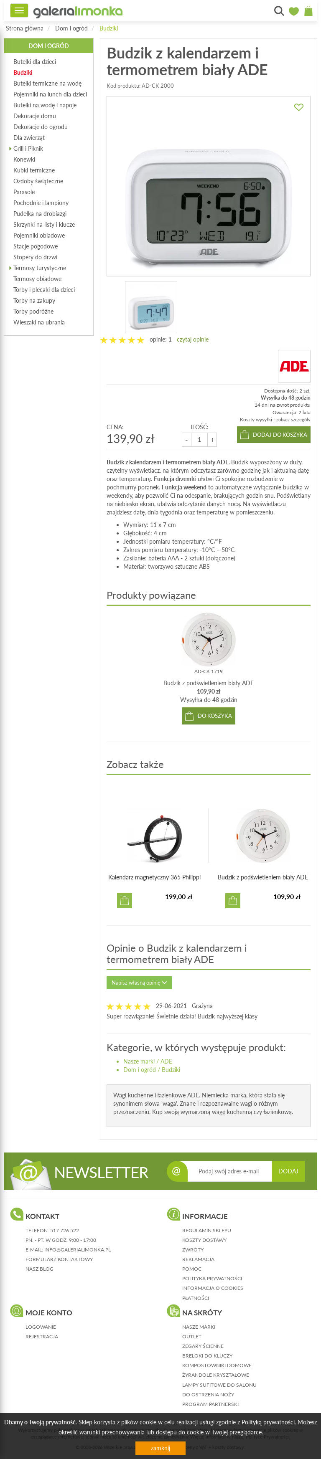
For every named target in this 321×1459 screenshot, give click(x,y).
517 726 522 (64, 1230)
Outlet (191, 1336)
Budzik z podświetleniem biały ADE (208, 682)
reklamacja (198, 1259)
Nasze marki (139, 1061)
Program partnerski (210, 1404)
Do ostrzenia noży (208, 1394)
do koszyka (215, 715)
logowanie (40, 1327)
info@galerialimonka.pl (77, 1249)
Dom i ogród (71, 28)
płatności (195, 1298)
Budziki (108, 28)
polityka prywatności (212, 1278)
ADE (166, 1061)
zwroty (193, 1249)
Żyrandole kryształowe (215, 1375)
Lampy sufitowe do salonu (219, 1385)
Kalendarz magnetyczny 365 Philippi (154, 877)
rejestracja (41, 1336)
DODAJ (288, 1171)
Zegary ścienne (203, 1346)
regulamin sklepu (206, 1230)
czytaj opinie (193, 339)
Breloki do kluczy (207, 1356)
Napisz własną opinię (139, 982)
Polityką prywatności (268, 1422)
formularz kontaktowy (59, 1259)
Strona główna (24, 28)
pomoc (191, 1269)
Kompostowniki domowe (217, 1365)
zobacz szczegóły (293, 419)
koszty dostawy (204, 1240)
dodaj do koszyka (280, 434)
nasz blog (39, 1269)
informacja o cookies (212, 1288)
